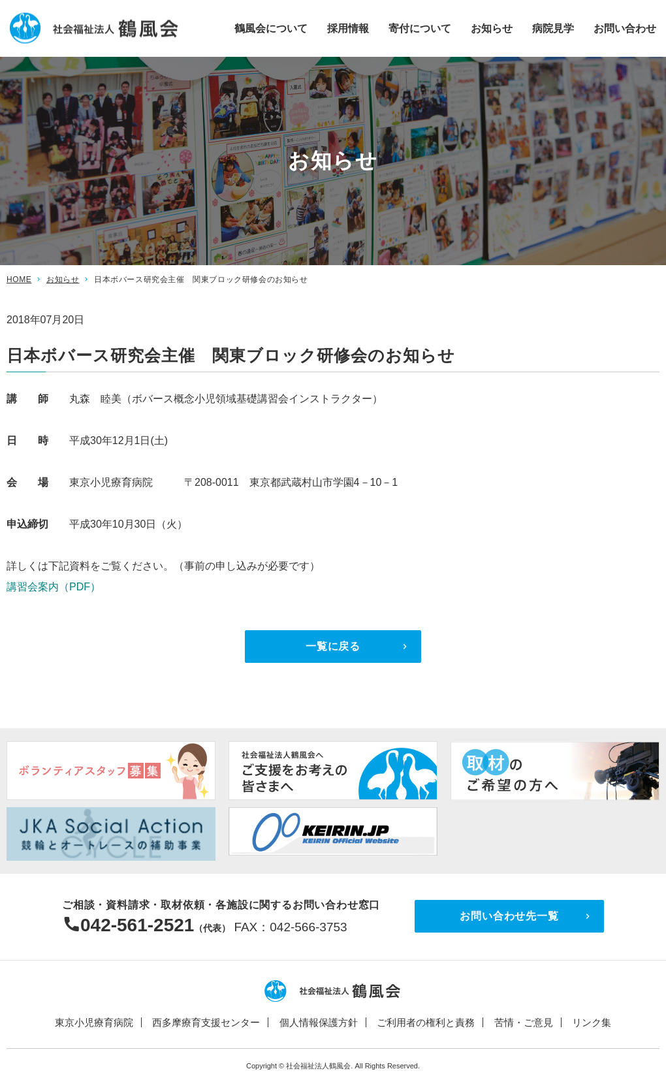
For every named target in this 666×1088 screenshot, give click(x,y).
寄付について (419, 27)
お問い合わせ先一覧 (509, 915)
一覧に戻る (333, 646)
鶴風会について (271, 27)
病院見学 (553, 27)
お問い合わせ (625, 27)
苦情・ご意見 (523, 1022)
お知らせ (492, 27)
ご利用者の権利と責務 (426, 1022)
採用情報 (348, 27)
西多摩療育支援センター (206, 1022)
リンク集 (591, 1022)
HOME (19, 279)
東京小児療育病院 (94, 1022)
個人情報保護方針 (318, 1022)
